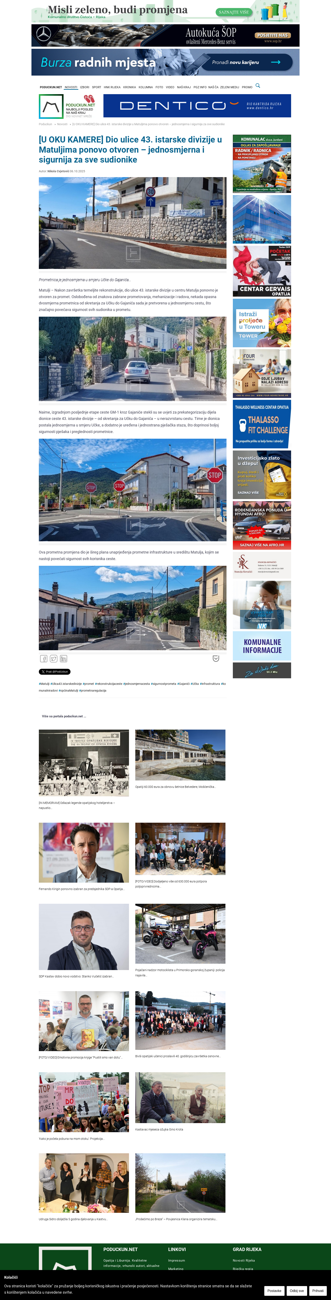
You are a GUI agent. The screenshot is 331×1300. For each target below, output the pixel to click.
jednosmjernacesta (137, 684)
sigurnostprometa (164, 684)
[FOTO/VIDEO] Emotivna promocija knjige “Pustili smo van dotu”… (81, 1057)
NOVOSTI (71, 87)
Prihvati (318, 1291)
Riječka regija (243, 1269)
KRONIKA (129, 87)
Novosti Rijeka (244, 1260)
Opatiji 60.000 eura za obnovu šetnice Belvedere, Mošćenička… (175, 787)
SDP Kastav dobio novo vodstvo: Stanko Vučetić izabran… (76, 976)
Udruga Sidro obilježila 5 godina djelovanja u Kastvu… (73, 1219)
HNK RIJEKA (112, 87)
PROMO (247, 87)
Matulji (45, 684)
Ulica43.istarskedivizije (67, 684)
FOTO (159, 87)
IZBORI (84, 87)
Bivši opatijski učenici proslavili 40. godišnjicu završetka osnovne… (178, 1056)
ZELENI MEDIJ (229, 87)
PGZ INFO (200, 87)
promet (89, 684)
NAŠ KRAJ (184, 87)
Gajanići (184, 684)
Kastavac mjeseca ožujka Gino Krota (159, 1129)
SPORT (96, 87)
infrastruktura (211, 684)
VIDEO (170, 87)
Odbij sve (297, 1291)
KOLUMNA (146, 87)
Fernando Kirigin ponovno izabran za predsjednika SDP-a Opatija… (82, 889)
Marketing (175, 1269)
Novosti (62, 124)
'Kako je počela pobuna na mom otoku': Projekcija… (72, 1139)
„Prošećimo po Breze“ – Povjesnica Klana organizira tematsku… (176, 1219)
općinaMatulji (69, 690)
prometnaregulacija (93, 690)
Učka (195, 684)
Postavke (274, 1291)
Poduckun (45, 124)
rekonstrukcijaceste (109, 684)
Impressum (176, 1260)
